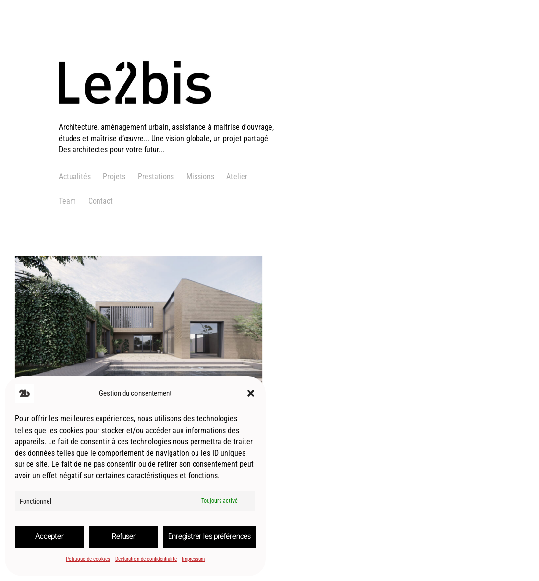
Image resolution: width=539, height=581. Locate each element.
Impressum (193, 559)
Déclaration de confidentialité (146, 559)
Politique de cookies (88, 559)
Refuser (124, 536)
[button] (251, 393)
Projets (114, 176)
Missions (200, 176)
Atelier (236, 176)
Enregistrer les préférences (209, 536)
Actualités (75, 176)
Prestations (156, 176)
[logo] (167, 115)
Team (67, 201)
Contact (100, 201)
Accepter (49, 536)
